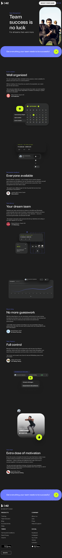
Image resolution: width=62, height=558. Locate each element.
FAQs (2, 526)
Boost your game (47, 3)
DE (57, 3)
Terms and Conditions (7, 533)
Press (33, 521)
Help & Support (36, 523)
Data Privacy (5, 535)
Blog (2, 521)
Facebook (35, 533)
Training (3, 516)
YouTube (34, 537)
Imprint (3, 537)
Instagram (35, 535)
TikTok (34, 540)
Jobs (33, 518)
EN (60, 3)
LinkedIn (34, 542)
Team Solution (5, 518)
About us (34, 516)
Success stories (5, 523)
